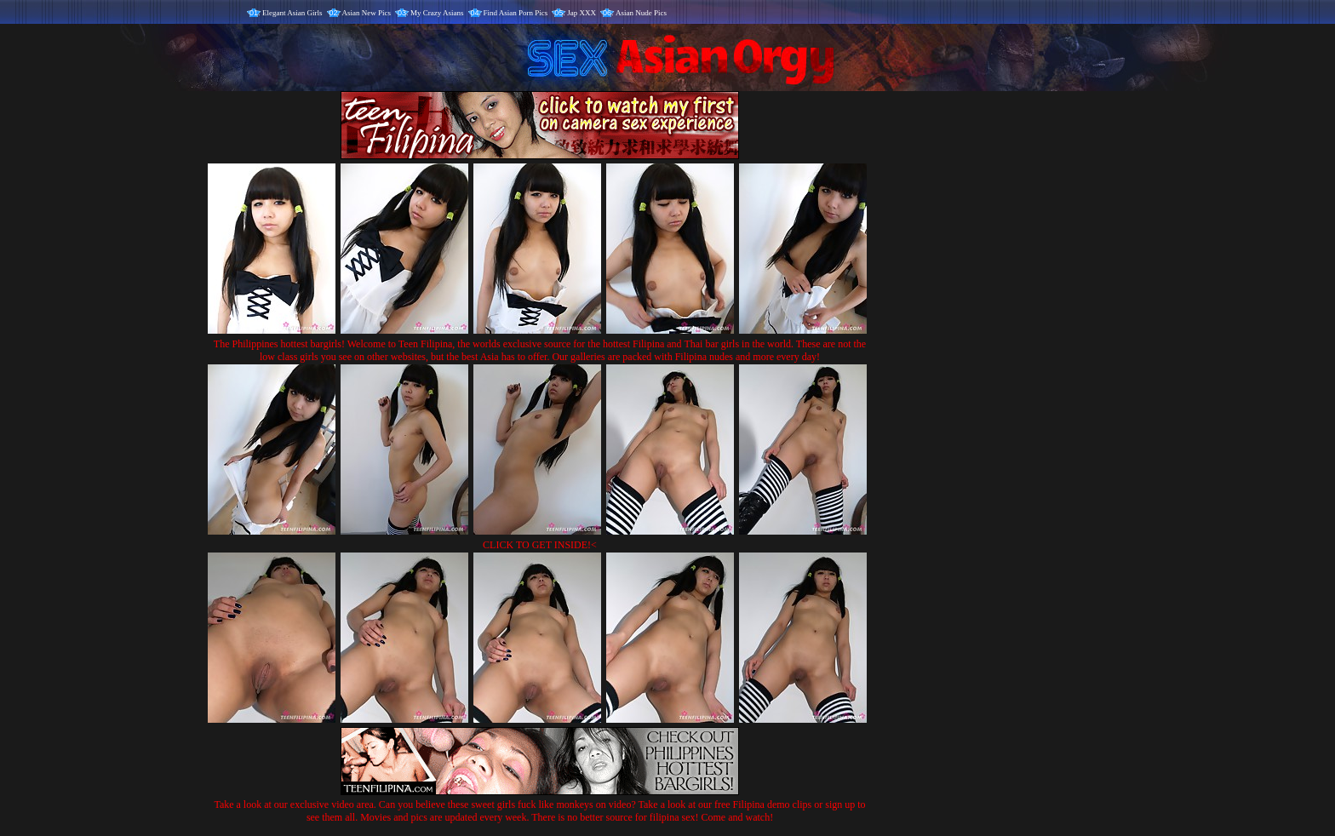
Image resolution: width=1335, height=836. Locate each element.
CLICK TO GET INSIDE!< (540, 545)
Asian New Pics (367, 13)
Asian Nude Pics (641, 13)
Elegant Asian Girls (292, 13)
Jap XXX (581, 13)
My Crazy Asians (437, 13)
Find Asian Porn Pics (516, 13)
